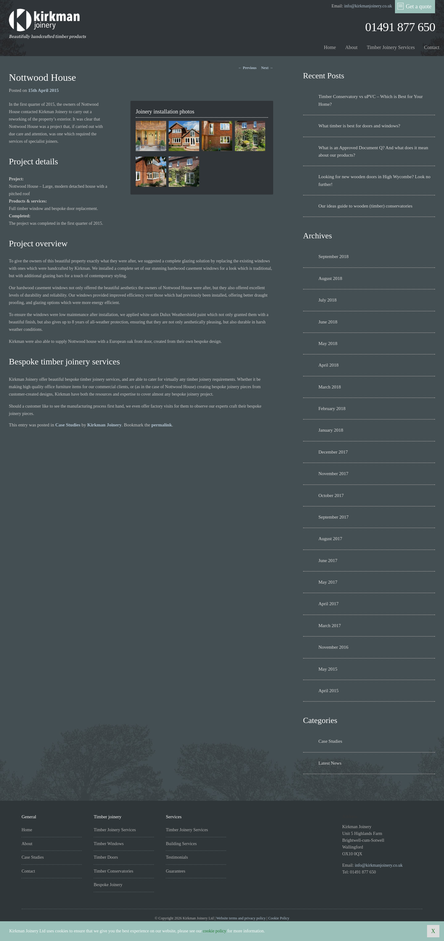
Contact (431, 47)
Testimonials (177, 857)
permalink (161, 424)
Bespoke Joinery (108, 884)
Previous (247, 68)
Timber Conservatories (113, 871)
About (351, 47)
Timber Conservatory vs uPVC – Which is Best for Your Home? (371, 100)
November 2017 (333, 473)
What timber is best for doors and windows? (359, 125)
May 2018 (328, 343)
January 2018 (331, 430)
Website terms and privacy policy (240, 918)
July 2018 (328, 300)
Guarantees (175, 871)
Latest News (330, 763)
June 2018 (328, 321)
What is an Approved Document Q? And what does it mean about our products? (373, 151)
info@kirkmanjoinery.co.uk (368, 6)
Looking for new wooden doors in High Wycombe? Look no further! (374, 180)
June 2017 (328, 560)
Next (267, 68)
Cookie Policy (278, 918)
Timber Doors (106, 857)
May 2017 (328, 582)
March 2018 (330, 386)
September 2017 (334, 517)
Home (330, 47)
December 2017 (333, 452)
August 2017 (330, 538)
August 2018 (330, 278)
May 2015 (328, 669)
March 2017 (330, 625)
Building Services (181, 843)
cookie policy (214, 931)
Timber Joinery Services (391, 47)
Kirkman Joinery (104, 424)
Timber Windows (109, 843)
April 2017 (329, 603)
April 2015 (329, 690)
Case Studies (67, 424)
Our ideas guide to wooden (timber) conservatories (366, 205)
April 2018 (329, 365)
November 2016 (333, 647)
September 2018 (334, 256)
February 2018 (332, 408)
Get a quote (414, 6)
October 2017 (331, 495)
